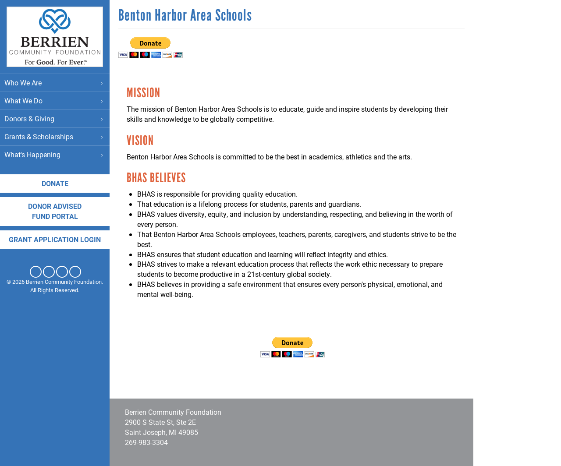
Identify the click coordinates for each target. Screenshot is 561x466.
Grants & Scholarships (54, 136)
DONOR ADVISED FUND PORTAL (55, 211)
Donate (55, 183)
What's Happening (54, 154)
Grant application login (55, 239)
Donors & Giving (54, 118)
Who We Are (54, 82)
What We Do (54, 100)
